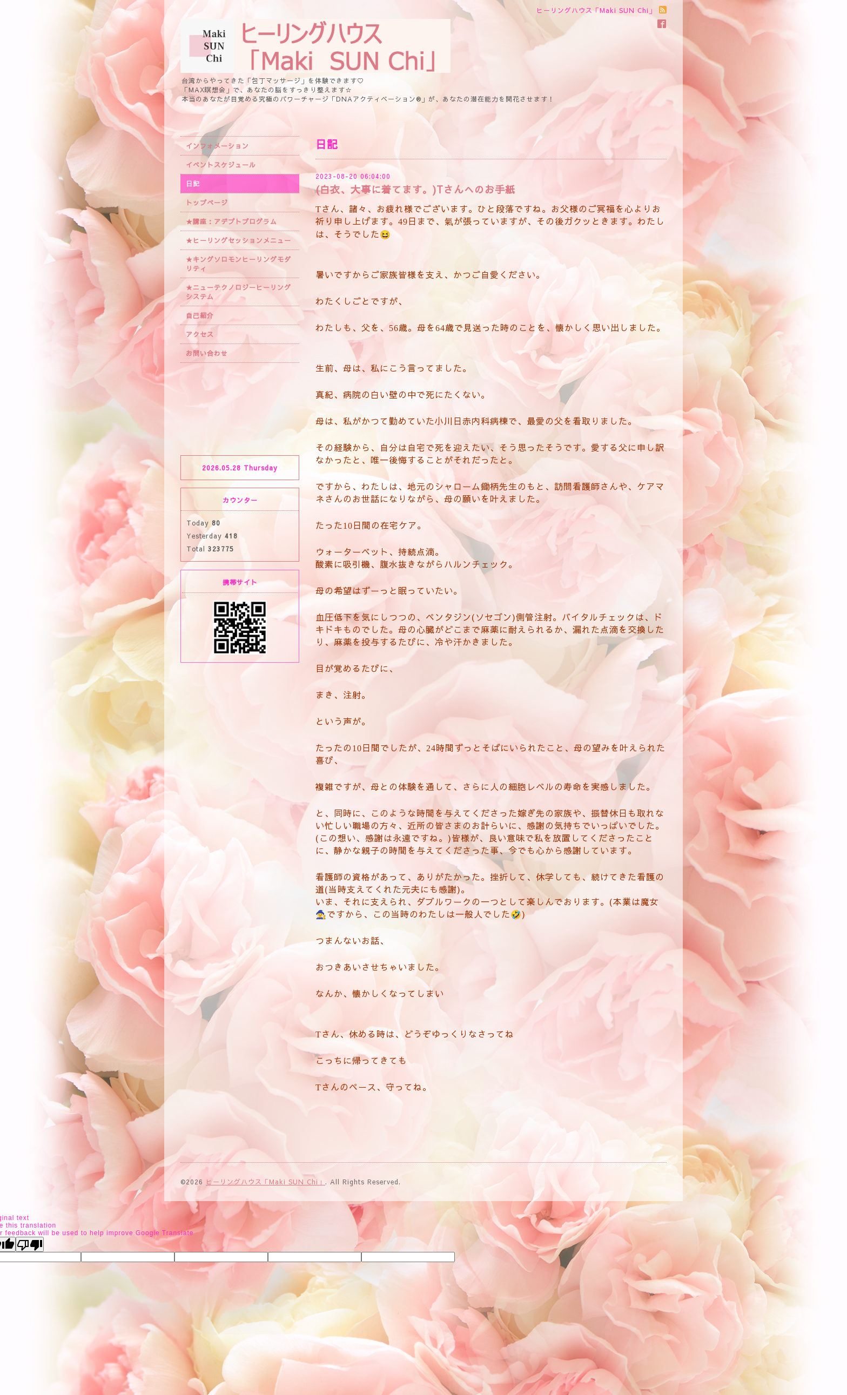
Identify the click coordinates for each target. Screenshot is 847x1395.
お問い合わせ (207, 353)
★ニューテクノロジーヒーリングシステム (238, 292)
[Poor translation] (30, 1244)
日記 (193, 183)
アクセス (200, 334)
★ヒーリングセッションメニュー (238, 240)
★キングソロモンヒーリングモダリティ (238, 264)
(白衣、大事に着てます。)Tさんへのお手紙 (415, 189)
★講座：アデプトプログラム (231, 221)
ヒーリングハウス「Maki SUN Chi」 (265, 1181)
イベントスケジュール (221, 164)
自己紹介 (200, 315)
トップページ (207, 202)
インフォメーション (217, 145)
